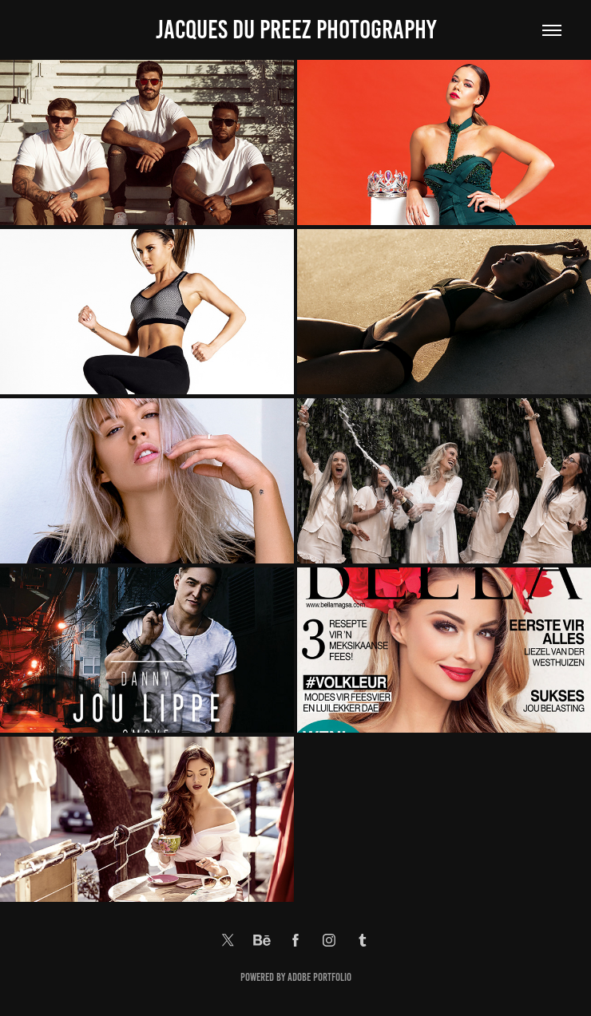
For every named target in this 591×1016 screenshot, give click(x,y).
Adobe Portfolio (319, 977)
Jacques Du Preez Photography (296, 29)
